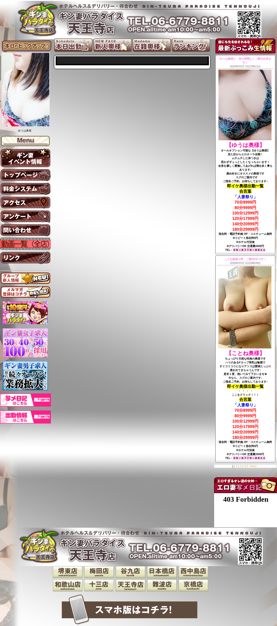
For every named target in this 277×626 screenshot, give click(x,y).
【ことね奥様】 (245, 353)
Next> (253, 466)
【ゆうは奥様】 (245, 145)
